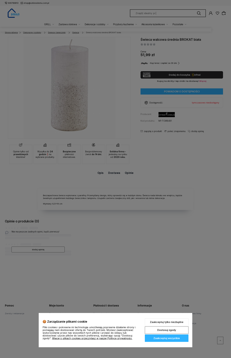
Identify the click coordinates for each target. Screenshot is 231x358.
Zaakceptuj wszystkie (166, 338)
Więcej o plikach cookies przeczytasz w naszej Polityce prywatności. (92, 338)
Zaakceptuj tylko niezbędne (166, 322)
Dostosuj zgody (166, 330)
